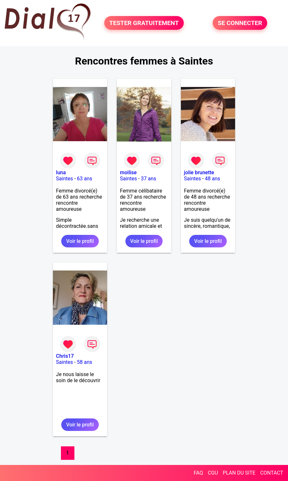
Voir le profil (80, 241)
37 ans (148, 179)
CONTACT (271, 473)
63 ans (84, 179)
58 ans (84, 362)
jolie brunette (199, 172)
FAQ (198, 473)
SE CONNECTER (240, 23)
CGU (213, 473)
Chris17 (65, 356)
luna (61, 172)
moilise (128, 172)
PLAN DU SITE (239, 473)
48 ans (212, 179)
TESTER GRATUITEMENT (144, 23)
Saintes (64, 179)
